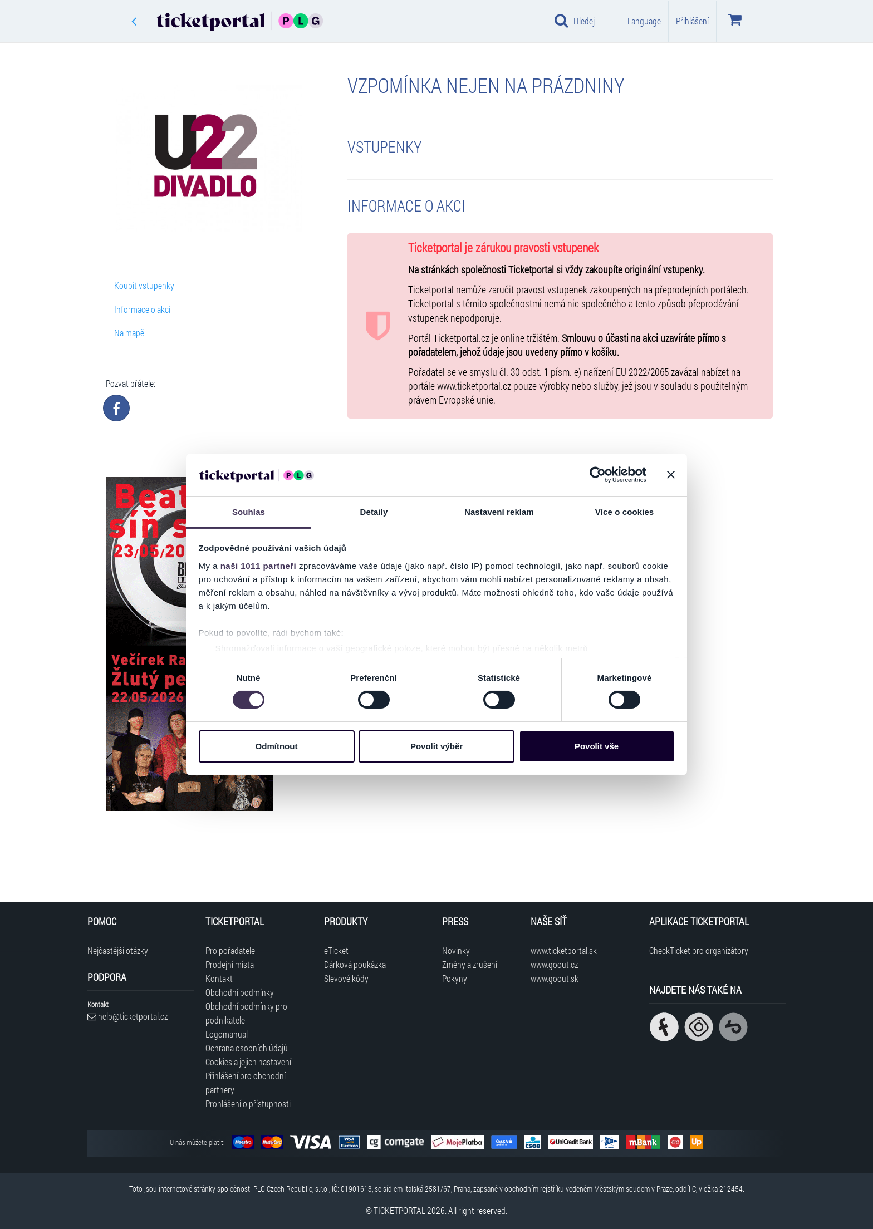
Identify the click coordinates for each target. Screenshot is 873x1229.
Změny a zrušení (469, 964)
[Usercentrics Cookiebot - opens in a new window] (597, 474)
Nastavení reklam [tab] (499, 512)
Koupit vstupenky (144, 285)
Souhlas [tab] (248, 512)
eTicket (336, 950)
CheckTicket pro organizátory (698, 950)
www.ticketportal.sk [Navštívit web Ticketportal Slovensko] (564, 950)
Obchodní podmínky (239, 992)
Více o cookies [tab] (624, 512)
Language (644, 21)
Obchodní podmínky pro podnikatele (246, 1013)
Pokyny (454, 978)
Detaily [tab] (374, 512)
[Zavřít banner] (671, 475)
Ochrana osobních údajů (246, 1048)
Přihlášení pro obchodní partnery (245, 1082)
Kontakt (219, 978)
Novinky (456, 950)
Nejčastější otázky (117, 950)
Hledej (575, 20)
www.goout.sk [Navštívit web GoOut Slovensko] (554, 978)
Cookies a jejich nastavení (248, 1062)
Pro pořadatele (230, 950)
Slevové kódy (346, 978)
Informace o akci (142, 309)
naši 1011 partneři (258, 566)
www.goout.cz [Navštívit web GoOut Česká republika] (554, 964)
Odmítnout (277, 746)
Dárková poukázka (355, 964)
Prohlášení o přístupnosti (248, 1103)
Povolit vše (597, 746)
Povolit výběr (436, 746)
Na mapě (129, 332)
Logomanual (226, 1034)
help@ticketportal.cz (127, 1016)
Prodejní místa (229, 964)
